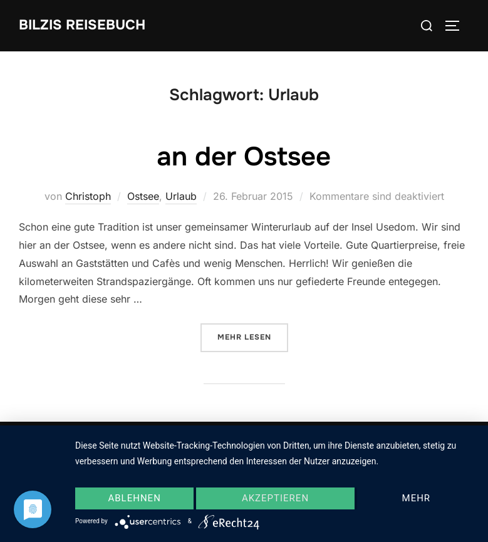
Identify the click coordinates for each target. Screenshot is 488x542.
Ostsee (143, 196)
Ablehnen (134, 498)
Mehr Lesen (252, 336)
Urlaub (181, 196)
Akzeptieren (275, 498)
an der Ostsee (244, 157)
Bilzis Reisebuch (82, 25)
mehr (416, 498)
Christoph (88, 196)
